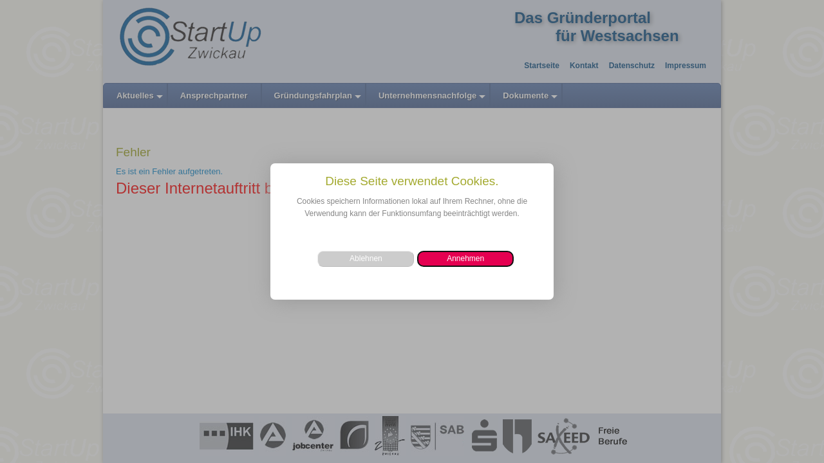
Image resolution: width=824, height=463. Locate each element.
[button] (465, 259)
